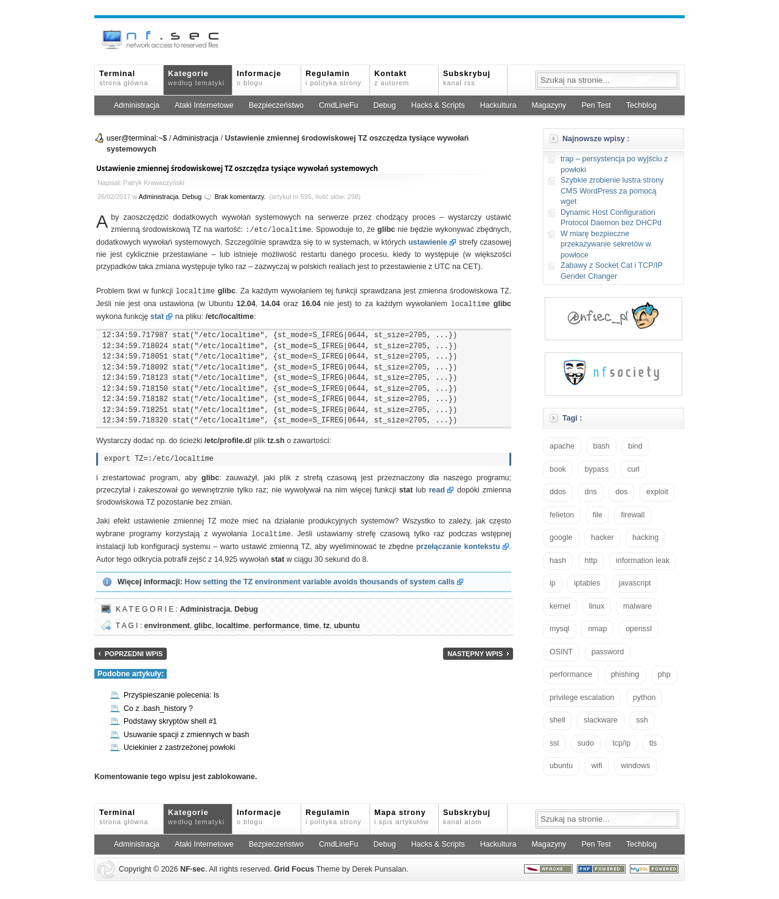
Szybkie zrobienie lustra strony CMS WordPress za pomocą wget (612, 191)
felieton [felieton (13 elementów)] (562, 515)
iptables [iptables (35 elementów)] (587, 583)
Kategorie (196, 77)
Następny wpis (475, 649)
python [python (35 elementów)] (644, 697)
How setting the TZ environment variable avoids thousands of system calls (319, 577)
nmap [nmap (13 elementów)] (597, 628)
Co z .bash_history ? (158, 704)
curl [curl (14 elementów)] (633, 469)
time (312, 621)
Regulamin (334, 77)
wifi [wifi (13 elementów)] (597, 765)
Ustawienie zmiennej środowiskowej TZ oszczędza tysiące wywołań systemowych (237, 168)
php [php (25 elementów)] (664, 674)
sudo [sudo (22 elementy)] (586, 743)
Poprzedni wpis (133, 649)
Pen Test (595, 105)
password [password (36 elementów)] (608, 652)
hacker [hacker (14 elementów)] (602, 537)
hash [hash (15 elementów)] (558, 560)
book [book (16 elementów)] (558, 469)
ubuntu (347, 621)
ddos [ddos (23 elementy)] (558, 492)
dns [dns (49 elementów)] (591, 492)
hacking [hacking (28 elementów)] (645, 537)
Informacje (259, 77)
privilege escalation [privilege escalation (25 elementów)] (582, 697)
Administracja (136, 105)
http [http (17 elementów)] (591, 560)
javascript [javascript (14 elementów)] (635, 583)
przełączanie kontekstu (458, 543)
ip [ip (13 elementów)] (553, 583)
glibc (203, 621)
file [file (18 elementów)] (598, 515)
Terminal (123, 77)
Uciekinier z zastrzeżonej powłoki (179, 743)
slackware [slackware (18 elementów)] (601, 720)
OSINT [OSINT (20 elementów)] (561, 652)
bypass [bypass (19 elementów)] (597, 469)
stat (157, 314)
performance (276, 621)
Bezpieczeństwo (276, 105)
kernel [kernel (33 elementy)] (560, 606)
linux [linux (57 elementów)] (597, 606)
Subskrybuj (467, 77)
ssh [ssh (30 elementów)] (642, 720)
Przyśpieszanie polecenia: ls (171, 691)
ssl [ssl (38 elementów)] (554, 743)
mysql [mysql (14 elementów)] (560, 628)
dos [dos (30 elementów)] (621, 492)
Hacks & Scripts (437, 105)
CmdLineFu (338, 105)
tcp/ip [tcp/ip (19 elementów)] (621, 743)
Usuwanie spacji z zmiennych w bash (186, 730)
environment (167, 621)
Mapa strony (401, 812)
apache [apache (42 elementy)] (562, 446)
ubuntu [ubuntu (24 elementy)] (561, 765)
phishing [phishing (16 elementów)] (625, 674)
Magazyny (548, 105)
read (437, 488)
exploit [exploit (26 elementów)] (657, 492)
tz (326, 621)
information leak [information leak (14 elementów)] (642, 560)
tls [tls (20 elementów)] (653, 743)
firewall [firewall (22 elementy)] (633, 515)
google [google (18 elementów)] (561, 537)
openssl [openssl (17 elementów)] (639, 628)
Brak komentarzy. (239, 196)
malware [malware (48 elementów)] (637, 606)
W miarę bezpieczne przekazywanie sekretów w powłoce (606, 244)
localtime (232, 621)
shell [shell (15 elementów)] (557, 720)
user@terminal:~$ (137, 138)
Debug (385, 105)
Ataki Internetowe (204, 105)
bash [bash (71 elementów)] (601, 446)
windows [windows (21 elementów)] (635, 765)
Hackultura (498, 105)
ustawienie (427, 241)
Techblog (641, 105)
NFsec (192, 865)
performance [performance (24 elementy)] (571, 674)
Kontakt (391, 77)
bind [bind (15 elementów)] (635, 446)
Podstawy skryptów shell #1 (170, 717)
